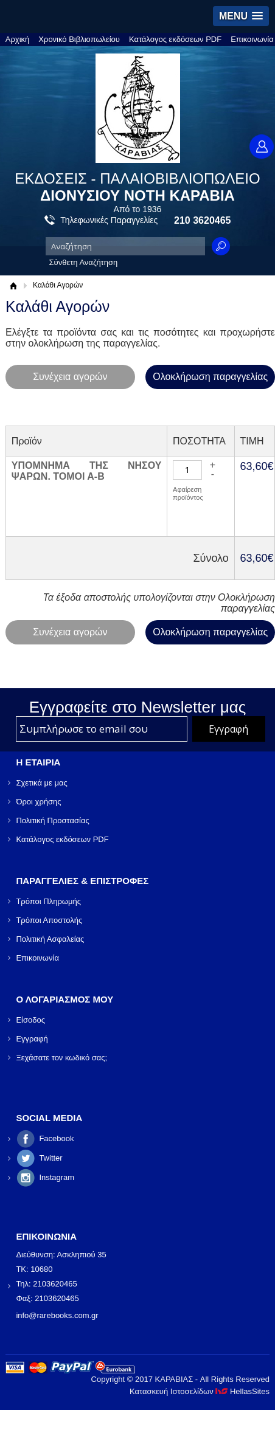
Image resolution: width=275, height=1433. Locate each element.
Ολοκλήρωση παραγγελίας (210, 376)
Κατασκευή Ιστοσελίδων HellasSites (200, 1391)
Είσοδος (30, 1019)
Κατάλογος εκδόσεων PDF (175, 39)
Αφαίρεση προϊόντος (188, 493)
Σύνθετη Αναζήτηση (83, 262)
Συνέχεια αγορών (70, 376)
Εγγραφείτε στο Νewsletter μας (137, 707)
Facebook (56, 1138)
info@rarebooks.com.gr (57, 1315)
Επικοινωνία (252, 39)
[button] (241, 16)
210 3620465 (202, 220)
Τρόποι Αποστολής (49, 920)
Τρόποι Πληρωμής (48, 901)
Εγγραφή (31, 1038)
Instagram (56, 1177)
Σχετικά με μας (41, 782)
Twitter (50, 1157)
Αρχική (17, 39)
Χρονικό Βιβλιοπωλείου (79, 39)
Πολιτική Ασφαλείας (50, 939)
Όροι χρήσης (38, 801)
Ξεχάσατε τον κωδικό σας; (61, 1057)
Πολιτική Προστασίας (52, 820)
